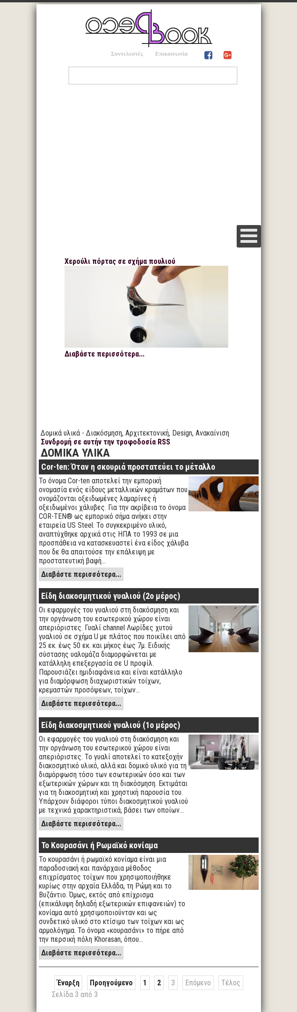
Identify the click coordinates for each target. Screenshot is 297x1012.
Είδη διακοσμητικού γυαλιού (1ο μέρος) (110, 725)
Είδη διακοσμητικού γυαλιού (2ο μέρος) (110, 596)
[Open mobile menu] (249, 236)
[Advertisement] (148, 154)
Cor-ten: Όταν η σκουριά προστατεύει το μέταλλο (128, 467)
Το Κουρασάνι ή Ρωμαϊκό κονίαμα (99, 845)
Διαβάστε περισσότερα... (105, 353)
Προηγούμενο (111, 982)
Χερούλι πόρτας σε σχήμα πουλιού (120, 261)
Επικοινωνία (171, 53)
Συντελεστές (127, 53)
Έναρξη (68, 982)
